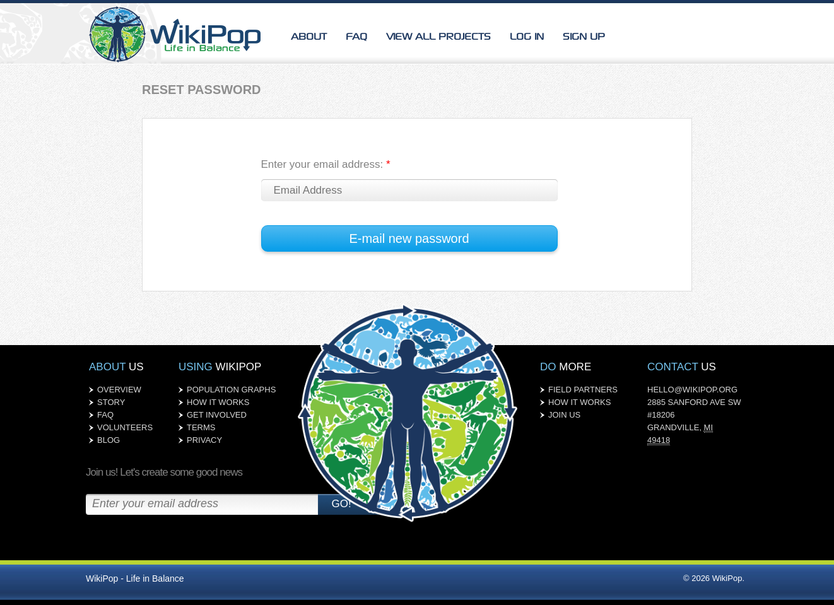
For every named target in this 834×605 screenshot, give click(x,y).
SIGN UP (584, 35)
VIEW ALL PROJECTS (438, 35)
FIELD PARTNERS (583, 389)
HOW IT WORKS (218, 402)
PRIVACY (204, 440)
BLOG (108, 440)
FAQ (356, 35)
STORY (111, 402)
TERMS (201, 427)
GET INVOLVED (217, 415)
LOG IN (527, 35)
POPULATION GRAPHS (231, 389)
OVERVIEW (119, 389)
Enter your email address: (326, 164)
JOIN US (564, 415)
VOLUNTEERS (125, 427)
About (309, 35)
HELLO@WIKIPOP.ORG (692, 389)
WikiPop (177, 32)
